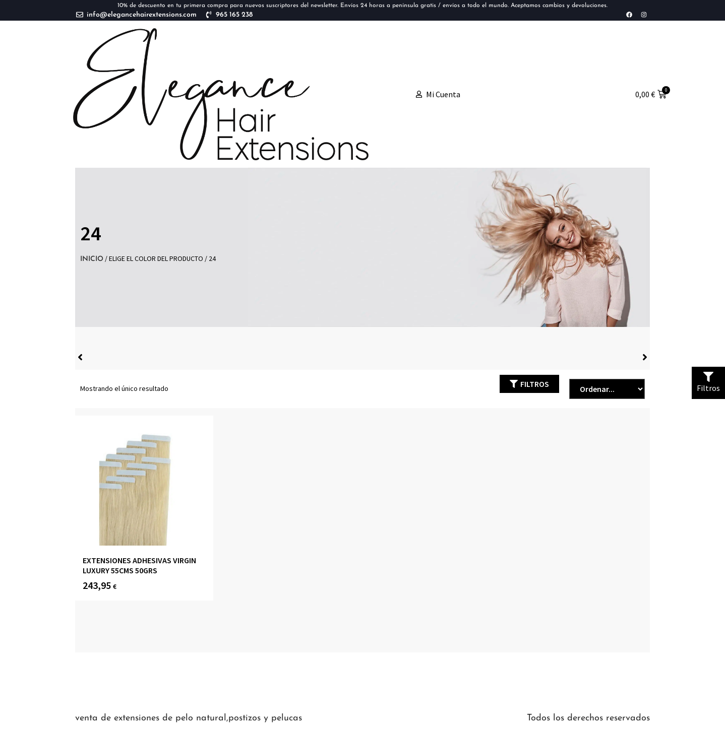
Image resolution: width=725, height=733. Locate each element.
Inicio (91, 259)
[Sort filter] (607, 389)
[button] (529, 384)
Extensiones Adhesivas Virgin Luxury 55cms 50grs (139, 565)
